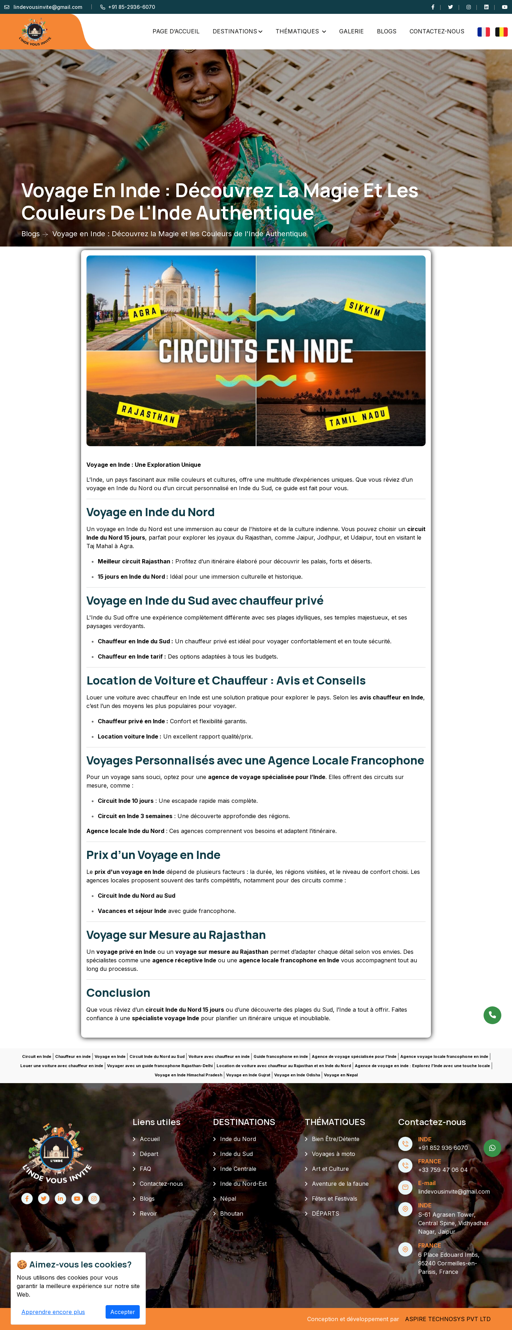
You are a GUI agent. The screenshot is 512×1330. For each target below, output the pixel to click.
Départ (149, 1153)
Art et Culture (330, 1168)
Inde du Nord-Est (243, 1183)
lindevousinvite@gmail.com (48, 7)
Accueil (150, 1138)
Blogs (386, 31)
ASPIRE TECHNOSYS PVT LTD (448, 1319)
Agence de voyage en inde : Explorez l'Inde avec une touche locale (422, 1065)
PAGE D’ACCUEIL (176, 31)
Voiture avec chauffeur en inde (219, 1056)
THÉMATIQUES (298, 31)
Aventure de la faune (340, 1183)
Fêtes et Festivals (334, 1198)
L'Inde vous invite (65, 1319)
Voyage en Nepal (341, 1074)
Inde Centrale (238, 1168)
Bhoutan (231, 1213)
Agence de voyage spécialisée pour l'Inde (354, 1056)
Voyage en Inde (110, 1056)
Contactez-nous (437, 31)
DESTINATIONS (235, 31)
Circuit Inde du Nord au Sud (157, 1056)
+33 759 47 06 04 (443, 1169)
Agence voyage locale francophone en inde (444, 1056)
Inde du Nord (238, 1138)
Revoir (148, 1213)
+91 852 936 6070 (443, 1147)
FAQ (145, 1168)
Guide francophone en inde (281, 1056)
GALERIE (351, 31)
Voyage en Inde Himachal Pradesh (188, 1074)
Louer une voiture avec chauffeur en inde (61, 1065)
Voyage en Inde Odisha (297, 1074)
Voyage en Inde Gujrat (248, 1074)
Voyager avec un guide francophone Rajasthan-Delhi (160, 1065)
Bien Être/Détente (335, 1138)
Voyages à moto (333, 1153)
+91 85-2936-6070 (131, 7)
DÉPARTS (325, 1213)
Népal (228, 1198)
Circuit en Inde (36, 1056)
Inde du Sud (236, 1153)
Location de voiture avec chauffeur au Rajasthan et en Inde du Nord (284, 1065)
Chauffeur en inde (73, 1056)
